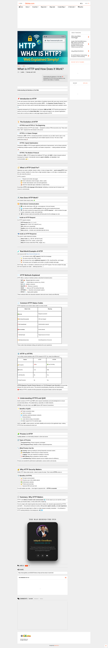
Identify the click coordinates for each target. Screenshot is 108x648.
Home (21, 6)
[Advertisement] (54, 18)
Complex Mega (62, 6)
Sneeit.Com (56, 645)
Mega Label (52, 6)
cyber (24, 66)
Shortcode (71, 6)
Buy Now (80, 6)
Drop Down (35, 6)
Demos (28, 6)
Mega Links (44, 6)
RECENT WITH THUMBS (77, 62)
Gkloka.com (29, 3)
